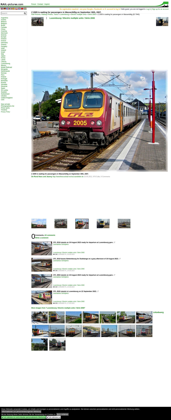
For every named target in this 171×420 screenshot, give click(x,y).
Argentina (4, 18)
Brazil (3, 25)
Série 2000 (92, 14)
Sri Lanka (4, 90)
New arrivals (5, 104)
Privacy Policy (5, 112)
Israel (3, 52)
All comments (49, 235)
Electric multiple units (78, 14)
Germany (4, 43)
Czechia (4, 31)
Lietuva (3, 62)
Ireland (3, 50)
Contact (40, 4)
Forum (33, 4)
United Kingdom (7, 98)
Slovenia (4, 86)
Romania (4, 81)
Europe (3, 37)
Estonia (3, 35)
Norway (4, 73)
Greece (3, 44)
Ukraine (4, 96)
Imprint (46, 4)
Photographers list (7, 106)
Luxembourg (64, 14)
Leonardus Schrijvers (61, 244)
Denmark (4, 33)
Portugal (4, 79)
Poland (3, 77)
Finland (3, 39)
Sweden (4, 92)
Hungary (4, 46)
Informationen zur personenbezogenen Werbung (21, 411)
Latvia (3, 60)
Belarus (4, 22)
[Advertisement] (84, 46)
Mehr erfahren (62, 414)
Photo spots (5, 108)
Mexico (3, 65)
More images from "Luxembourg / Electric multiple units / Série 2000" (58, 308)
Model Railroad (6, 67)
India (2, 48)
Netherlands (5, 71)
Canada (4, 27)
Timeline (4, 110)
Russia (3, 82)
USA (2, 100)
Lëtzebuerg (158, 312)
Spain (3, 88)
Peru (2, 75)
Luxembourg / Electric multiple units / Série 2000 (72, 18)
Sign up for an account (160, 9)
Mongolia (4, 69)
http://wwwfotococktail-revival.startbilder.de (67, 177)
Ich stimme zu (53, 417)
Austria (3, 20)
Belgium (4, 23)
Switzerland (5, 94)
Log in (148, 9)
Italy (2, 54)
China (3, 29)
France (3, 41)
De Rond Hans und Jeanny (41, 177)
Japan (3, 56)
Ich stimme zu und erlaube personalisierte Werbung (24, 417)
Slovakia (4, 84)
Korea (3, 58)
